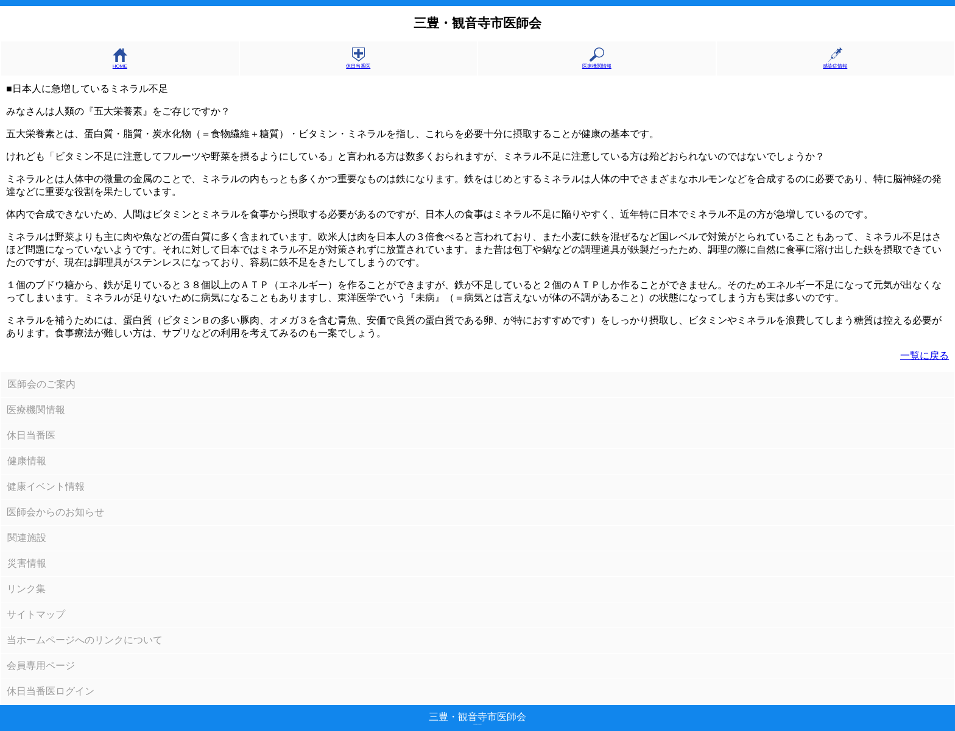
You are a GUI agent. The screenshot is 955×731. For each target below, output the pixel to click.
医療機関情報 (596, 63)
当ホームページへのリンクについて (85, 640)
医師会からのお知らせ (55, 512)
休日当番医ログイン (50, 691)
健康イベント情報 (46, 486)
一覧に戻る (924, 355)
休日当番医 (358, 63)
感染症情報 (835, 63)
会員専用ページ (41, 665)
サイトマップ (36, 614)
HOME (120, 63)
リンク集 (26, 589)
